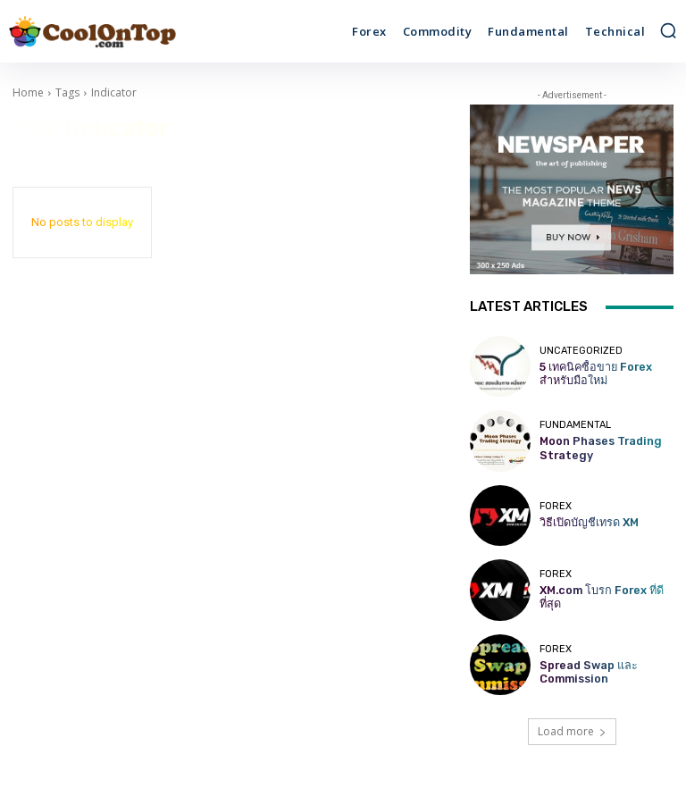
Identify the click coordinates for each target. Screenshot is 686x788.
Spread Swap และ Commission (583, 671)
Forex (556, 507)
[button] (668, 30)
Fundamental (575, 427)
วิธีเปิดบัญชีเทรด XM (583, 522)
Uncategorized (581, 352)
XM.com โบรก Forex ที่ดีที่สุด (604, 597)
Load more (572, 731)
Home (28, 92)
